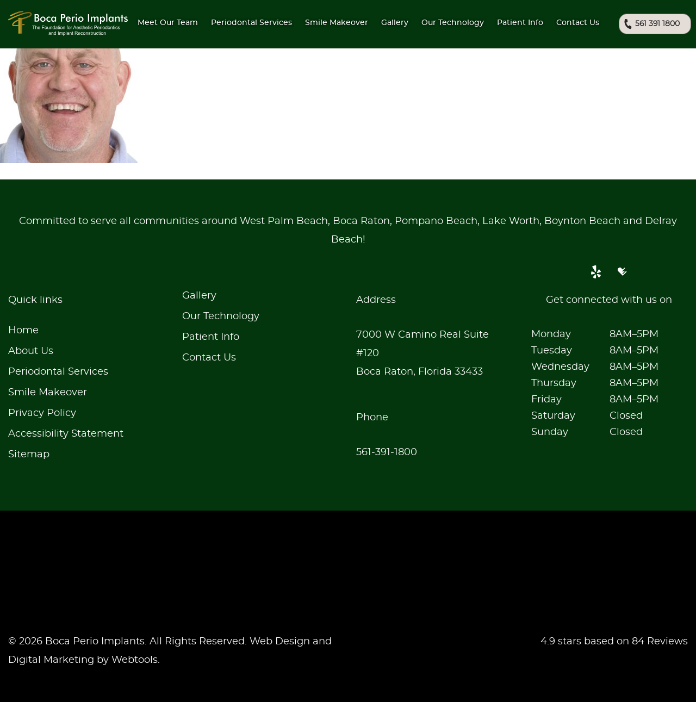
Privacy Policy (42, 413)
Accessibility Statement (65, 434)
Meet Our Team (168, 23)
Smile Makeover (47, 392)
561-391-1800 (386, 452)
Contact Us (577, 23)
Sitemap (28, 454)
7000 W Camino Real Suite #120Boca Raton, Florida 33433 (422, 353)
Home (23, 331)
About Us (30, 351)
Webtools (134, 660)
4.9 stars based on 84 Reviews (614, 642)
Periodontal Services (58, 372)
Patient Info (520, 23)
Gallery (394, 23)
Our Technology (220, 316)
